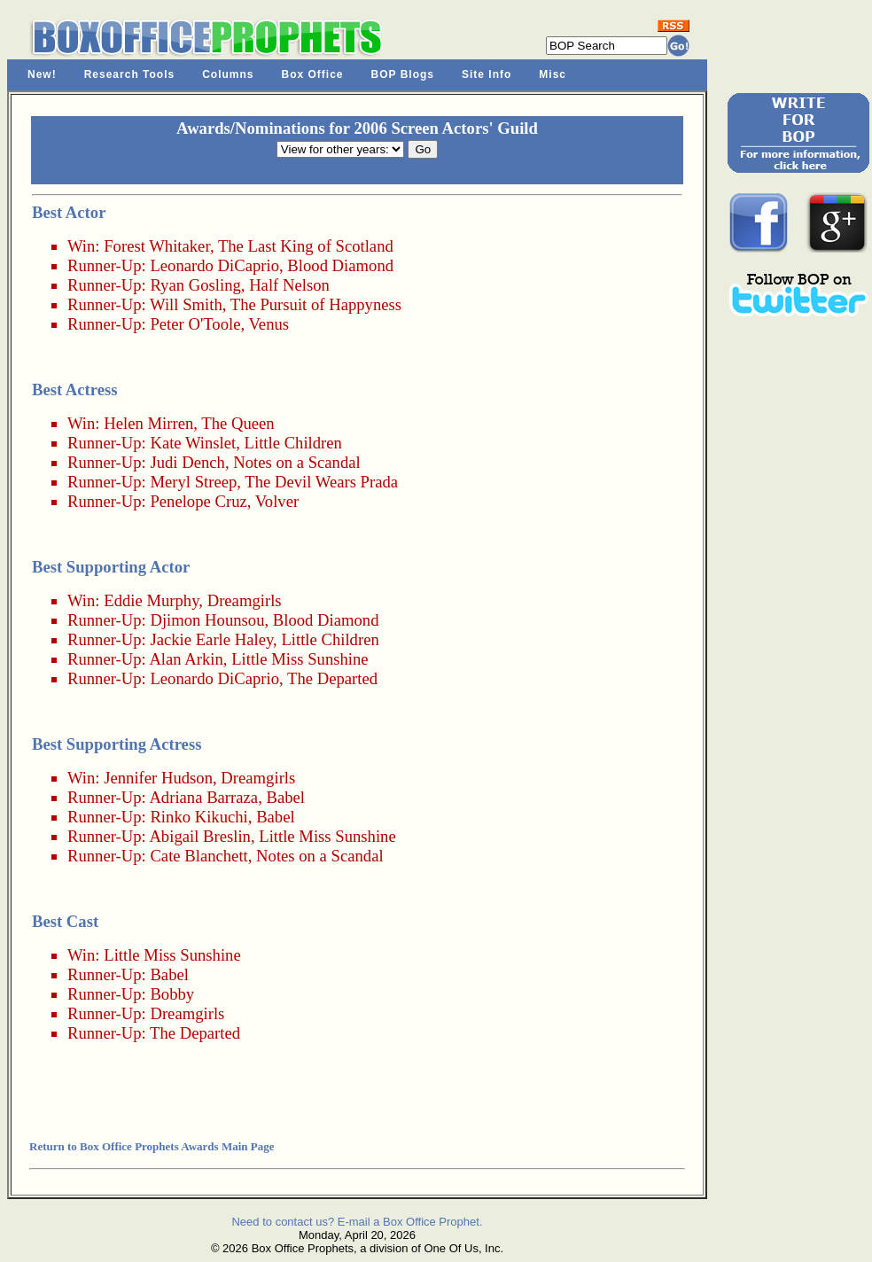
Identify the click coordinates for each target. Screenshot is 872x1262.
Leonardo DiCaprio (214, 265)
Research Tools (129, 74)
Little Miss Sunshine (299, 659)
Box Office (313, 74)
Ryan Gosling (195, 285)
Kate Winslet (193, 442)
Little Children (293, 442)
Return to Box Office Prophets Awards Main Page (151, 1146)
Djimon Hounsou (207, 620)
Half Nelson (289, 285)
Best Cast (65, 921)
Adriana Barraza (203, 797)
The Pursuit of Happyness (315, 304)
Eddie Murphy (151, 600)
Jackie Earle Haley (211, 639)
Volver (277, 501)
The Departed (332, 678)
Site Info (486, 74)
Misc (552, 74)
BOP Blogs (402, 74)
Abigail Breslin (200, 836)
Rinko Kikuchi (198, 816)
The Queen (237, 423)
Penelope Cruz (198, 501)
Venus (268, 324)
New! (42, 74)
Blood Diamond (340, 265)
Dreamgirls (244, 600)
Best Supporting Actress (116, 744)
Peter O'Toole (195, 324)
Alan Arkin (185, 659)
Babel (285, 797)
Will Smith (186, 304)
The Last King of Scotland (305, 246)
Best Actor (68, 212)
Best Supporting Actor (111, 566)
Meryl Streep (193, 481)
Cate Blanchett (198, 855)
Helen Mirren (148, 423)
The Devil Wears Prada (321, 481)
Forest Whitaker (157, 246)
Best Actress (75, 389)
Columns (227, 74)
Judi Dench (187, 462)
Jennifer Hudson (158, 777)
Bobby (172, 994)
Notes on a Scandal (297, 462)
